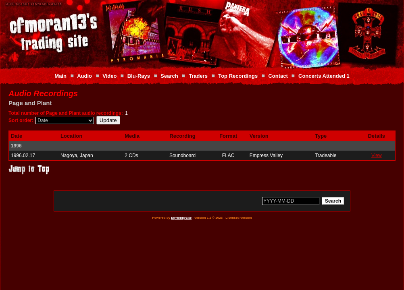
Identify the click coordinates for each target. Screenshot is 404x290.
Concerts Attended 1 (324, 76)
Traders (198, 76)
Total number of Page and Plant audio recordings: (65, 113)
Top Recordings (238, 76)
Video (109, 76)
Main (60, 76)
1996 (16, 146)
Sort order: (20, 120)
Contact (277, 76)
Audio (84, 76)
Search (169, 76)
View (376, 155)
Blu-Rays (138, 76)
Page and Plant (30, 102)
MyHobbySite (181, 218)
